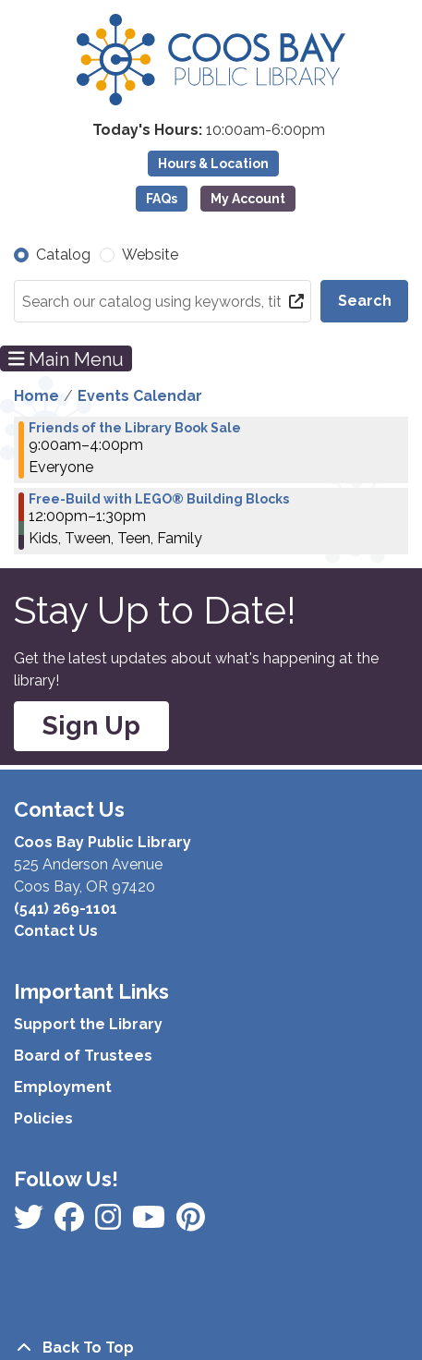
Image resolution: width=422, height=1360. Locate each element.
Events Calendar (140, 396)
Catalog (63, 254)
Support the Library (88, 1024)
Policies (43, 1118)
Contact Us (56, 931)
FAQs (161, 198)
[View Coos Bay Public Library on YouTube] (190, 1223)
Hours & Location (213, 163)
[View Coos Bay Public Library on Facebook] (30, 1223)
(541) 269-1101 (65, 908)
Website (150, 254)
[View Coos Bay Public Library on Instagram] (71, 1223)
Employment (63, 1087)
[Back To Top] (211, 1348)
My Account (248, 198)
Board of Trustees (83, 1055)
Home (36, 396)
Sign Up (91, 725)
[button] (209, 130)
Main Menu (66, 358)
